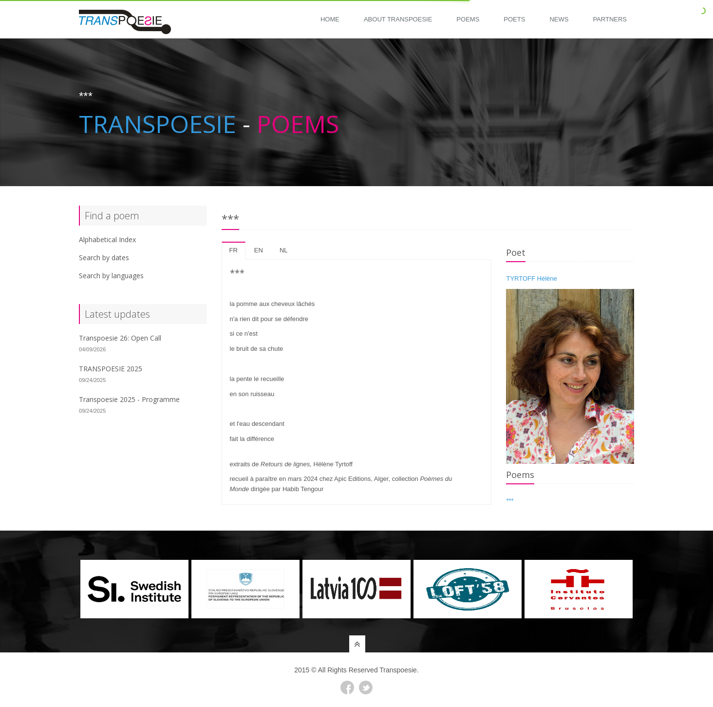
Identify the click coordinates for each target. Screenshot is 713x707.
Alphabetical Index (107, 239)
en (258, 250)
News (558, 19)
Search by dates (104, 257)
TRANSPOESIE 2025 (110, 368)
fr (233, 250)
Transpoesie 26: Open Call (120, 338)
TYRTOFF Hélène (531, 278)
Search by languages (111, 275)
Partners (610, 19)
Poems (467, 19)
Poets (514, 19)
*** (509, 500)
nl (284, 250)
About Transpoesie (398, 19)
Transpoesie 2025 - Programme (129, 399)
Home (329, 19)
